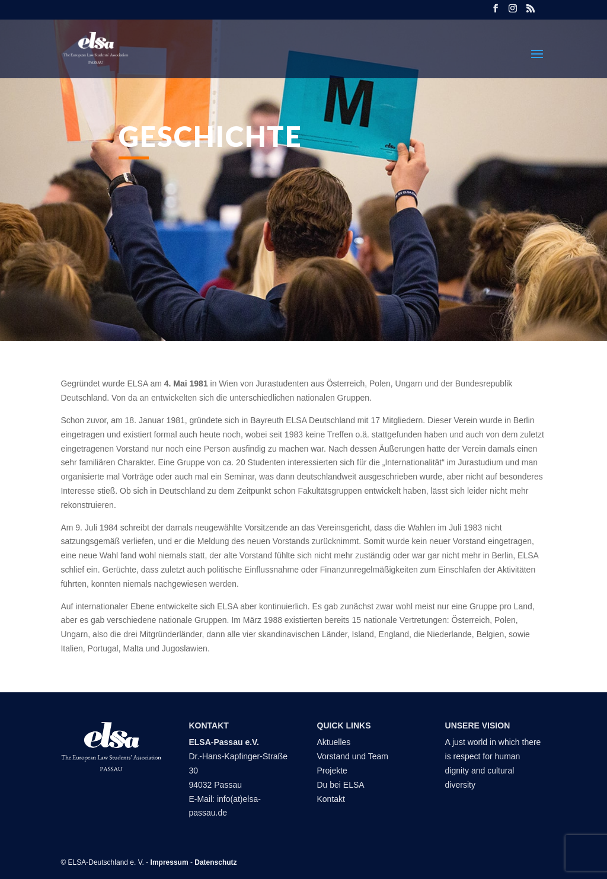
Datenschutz (215, 862)
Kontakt (332, 799)
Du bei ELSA (341, 784)
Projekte (332, 770)
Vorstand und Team (352, 756)
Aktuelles (334, 742)
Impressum (170, 862)
